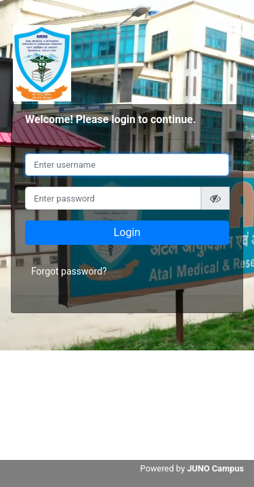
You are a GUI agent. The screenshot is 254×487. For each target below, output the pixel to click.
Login (127, 232)
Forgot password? (69, 271)
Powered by (192, 468)
